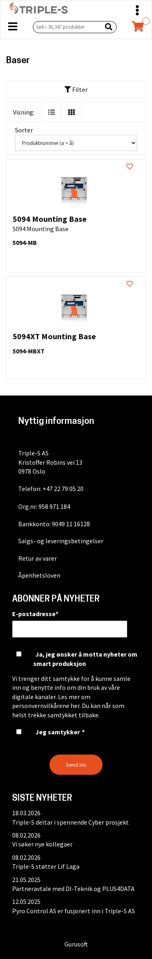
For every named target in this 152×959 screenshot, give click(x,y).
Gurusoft (76, 944)
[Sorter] (76, 143)
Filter (76, 89)
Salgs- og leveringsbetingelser (60, 541)
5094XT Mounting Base (54, 336)
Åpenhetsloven (39, 575)
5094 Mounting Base (50, 219)
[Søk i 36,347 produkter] (65, 26)
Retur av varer (37, 558)
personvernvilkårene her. (46, 706)
